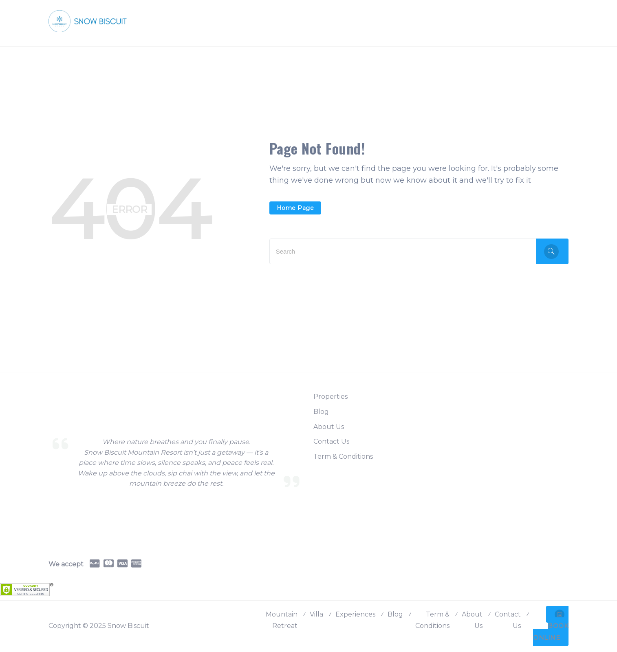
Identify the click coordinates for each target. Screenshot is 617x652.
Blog (321, 412)
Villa (316, 614)
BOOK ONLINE (551, 626)
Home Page (295, 208)
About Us (328, 427)
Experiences (355, 614)
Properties (330, 396)
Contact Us (331, 441)
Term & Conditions (343, 456)
